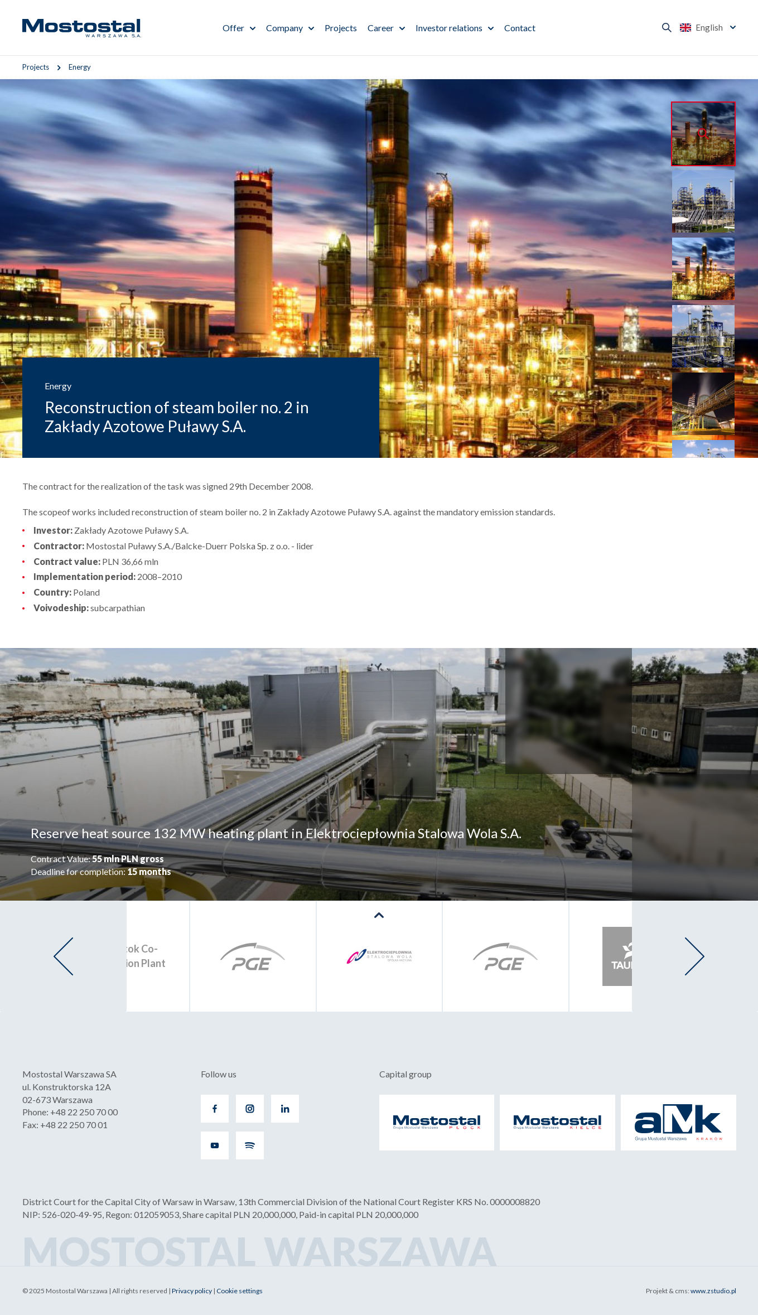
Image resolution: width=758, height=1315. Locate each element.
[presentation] (63, 956)
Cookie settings (239, 1291)
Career (381, 27)
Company (284, 27)
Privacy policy (192, 1291)
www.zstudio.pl (713, 1291)
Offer (233, 27)
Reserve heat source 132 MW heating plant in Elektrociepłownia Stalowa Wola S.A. (276, 833)
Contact (519, 27)
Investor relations (449, 27)
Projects (341, 27)
